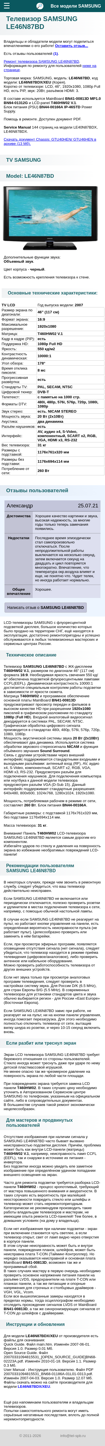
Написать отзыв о (45, 607)
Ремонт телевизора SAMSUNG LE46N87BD (41, 61)
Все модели (76, 6)
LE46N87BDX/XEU (34, 1386)
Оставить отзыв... (71, 46)
